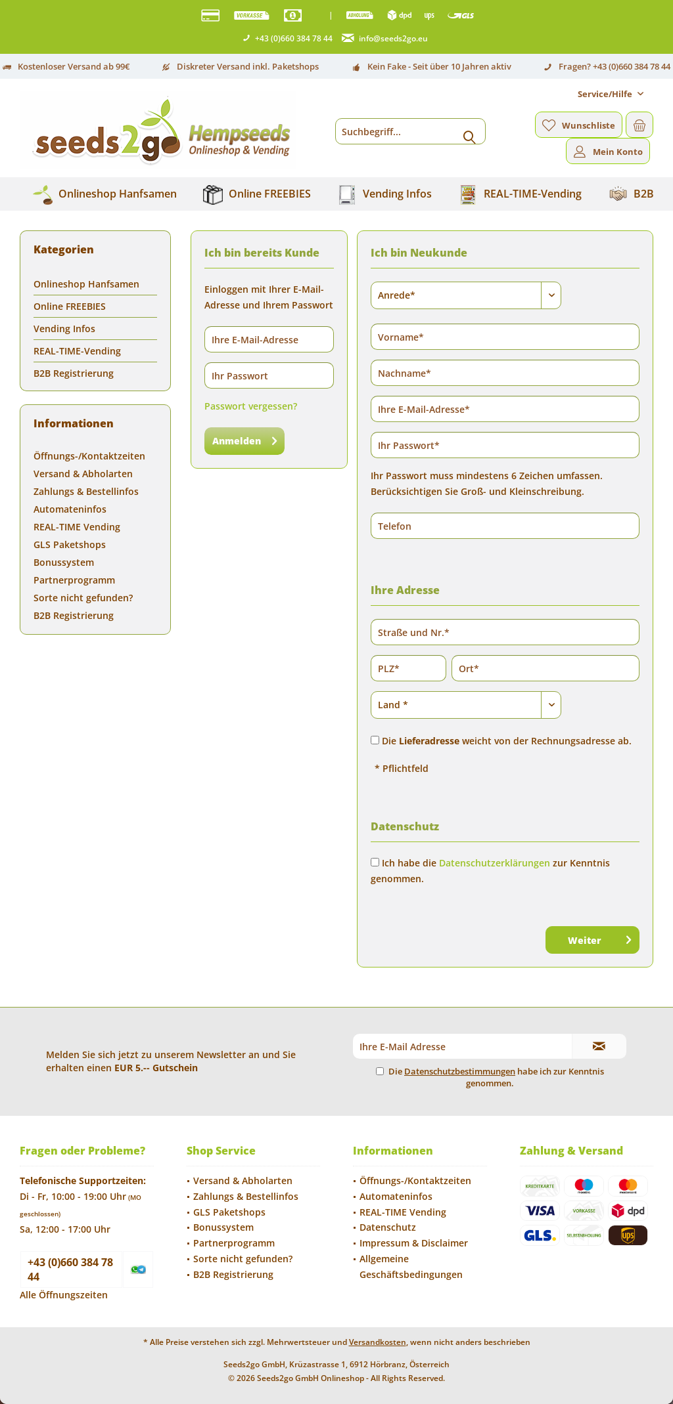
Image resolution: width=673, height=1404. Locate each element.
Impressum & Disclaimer (414, 1243)
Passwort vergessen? (250, 406)
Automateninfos (70, 509)
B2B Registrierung (74, 373)
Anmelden (244, 439)
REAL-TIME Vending (77, 527)
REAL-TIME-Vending (77, 351)
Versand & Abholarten (83, 473)
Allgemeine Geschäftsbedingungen (411, 1266)
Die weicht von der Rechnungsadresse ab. (507, 740)
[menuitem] (610, 94)
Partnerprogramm (74, 580)
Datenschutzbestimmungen (459, 1071)
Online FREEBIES (70, 306)
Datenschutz (388, 1227)
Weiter (599, 938)
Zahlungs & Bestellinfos (86, 491)
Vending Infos (64, 328)
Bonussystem (64, 562)
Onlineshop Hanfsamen (86, 284)
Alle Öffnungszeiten (64, 1294)
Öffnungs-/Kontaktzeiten (89, 456)
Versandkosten (377, 1342)
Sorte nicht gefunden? (83, 597)
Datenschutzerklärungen (494, 863)
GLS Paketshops (70, 544)
